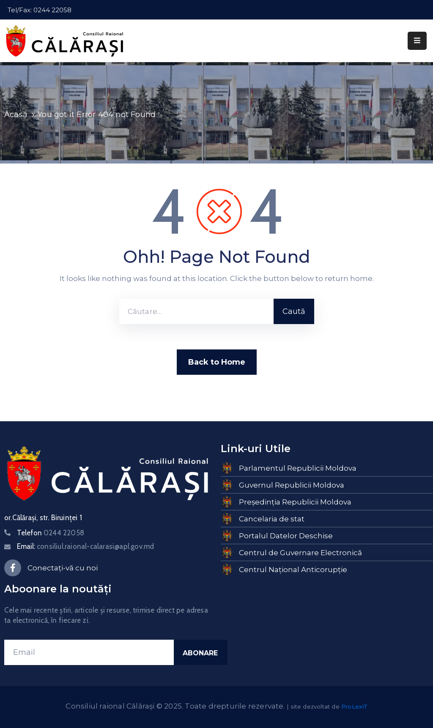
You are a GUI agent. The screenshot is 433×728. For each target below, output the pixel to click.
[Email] (89, 652)
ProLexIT (354, 706)
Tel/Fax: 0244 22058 (39, 10)
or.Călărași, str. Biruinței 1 (43, 517)
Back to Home (216, 362)
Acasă (15, 114)
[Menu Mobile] (417, 41)
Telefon (50, 533)
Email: (85, 546)
